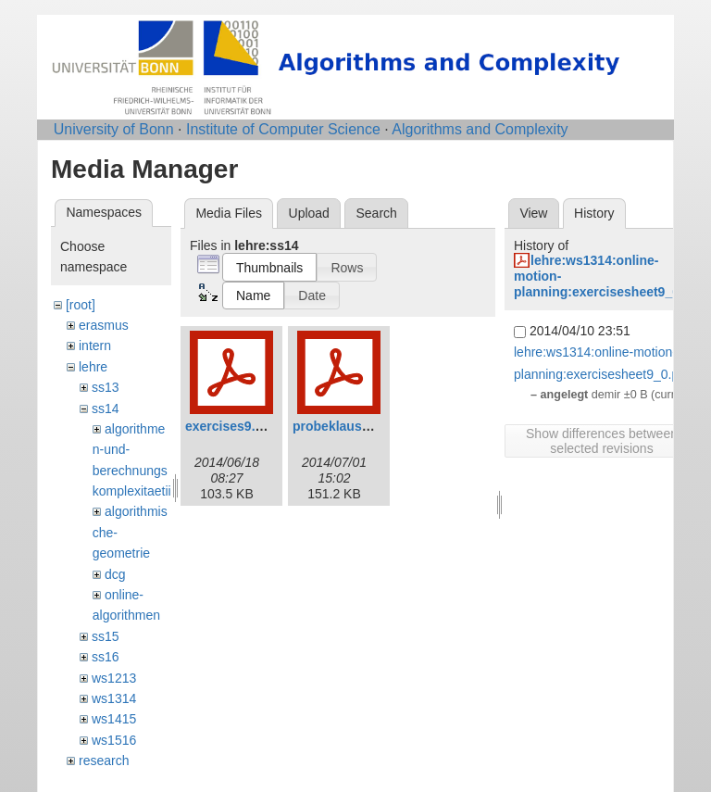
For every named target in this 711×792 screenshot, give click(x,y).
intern (95, 345)
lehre (93, 366)
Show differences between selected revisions (602, 441)
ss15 (105, 636)
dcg (115, 574)
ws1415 (114, 718)
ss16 (105, 656)
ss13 (105, 387)
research (104, 760)
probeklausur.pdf (345, 426)
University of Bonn (114, 129)
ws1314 (114, 698)
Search (376, 213)
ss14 (105, 408)
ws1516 (114, 740)
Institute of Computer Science (283, 129)
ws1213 (114, 678)
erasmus (104, 325)
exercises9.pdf (230, 426)
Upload (309, 213)
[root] (80, 304)
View (533, 213)
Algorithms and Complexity (480, 129)
